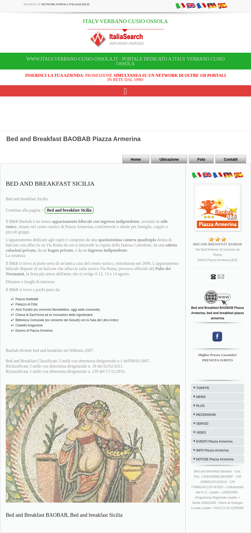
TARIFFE (202, 388)
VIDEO (201, 432)
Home (136, 159)
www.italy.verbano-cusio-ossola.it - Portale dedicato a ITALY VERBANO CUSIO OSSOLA (125, 61)
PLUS (200, 406)
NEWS (201, 397)
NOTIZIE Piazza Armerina (215, 459)
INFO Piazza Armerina (212, 450)
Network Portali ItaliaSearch (65, 4)
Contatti (231, 159)
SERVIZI (202, 424)
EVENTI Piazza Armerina (214, 441)
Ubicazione (169, 159)
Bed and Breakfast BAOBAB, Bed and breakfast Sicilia (64, 515)
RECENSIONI (206, 415)
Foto (201, 159)
